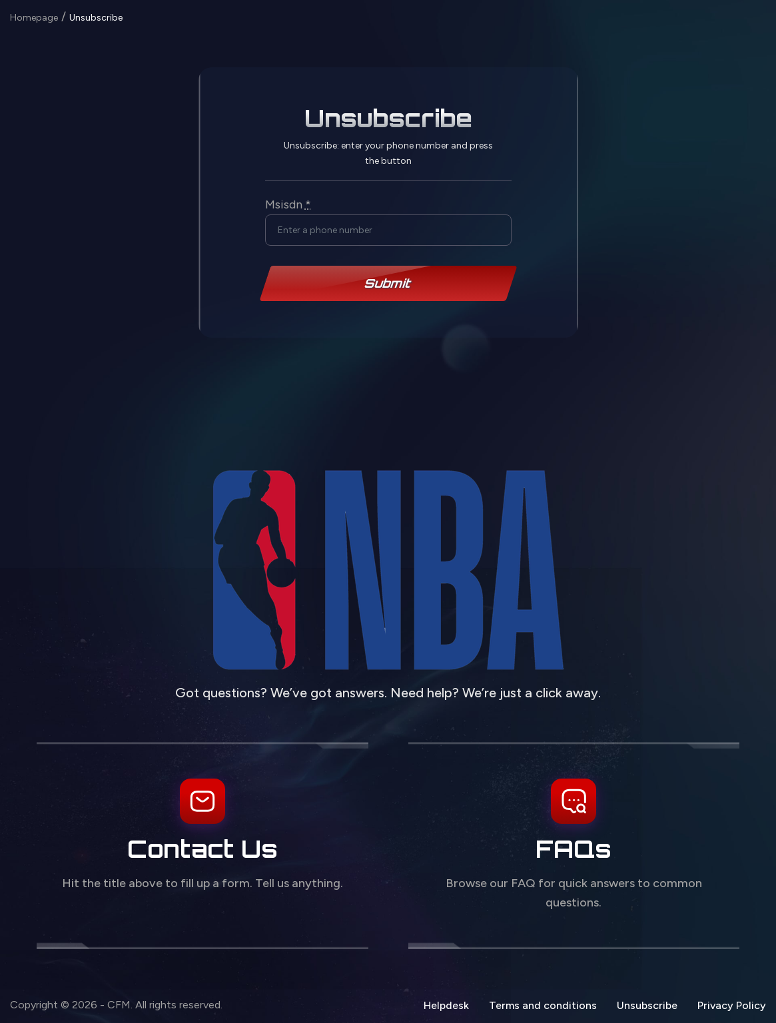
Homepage (34, 18)
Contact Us (202, 849)
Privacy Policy (731, 1005)
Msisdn (288, 204)
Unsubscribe (647, 1005)
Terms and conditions (543, 1005)
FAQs (573, 849)
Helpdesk (446, 1005)
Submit (388, 283)
